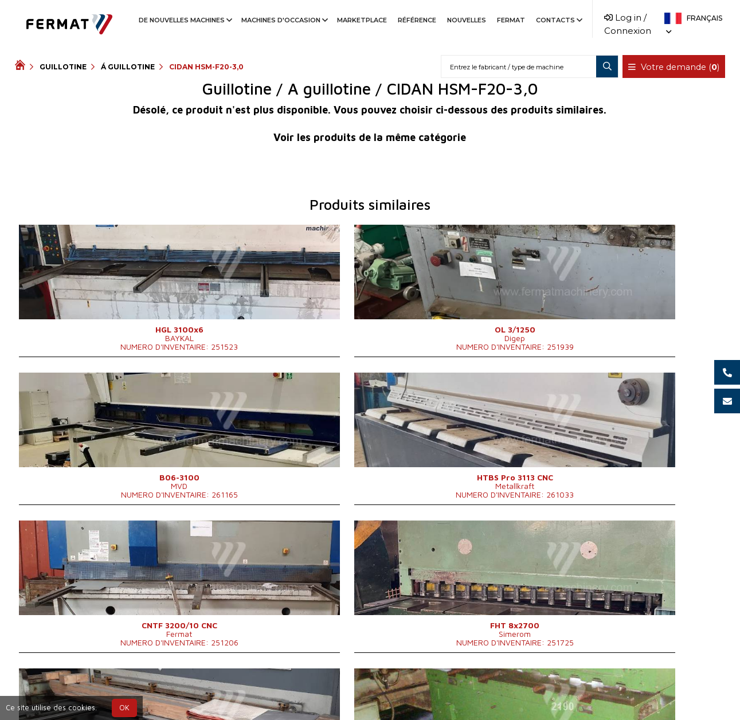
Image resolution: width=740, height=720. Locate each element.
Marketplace (362, 20)
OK (124, 707)
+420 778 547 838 (345, 692)
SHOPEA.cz (102, 692)
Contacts (558, 20)
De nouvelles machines (184, 20)
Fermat (511, 20)
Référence (417, 20)
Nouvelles (466, 20)
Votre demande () (675, 67)
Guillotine (63, 66)
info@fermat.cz (431, 692)
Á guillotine (128, 66)
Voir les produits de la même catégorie (369, 137)
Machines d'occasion (283, 20)
